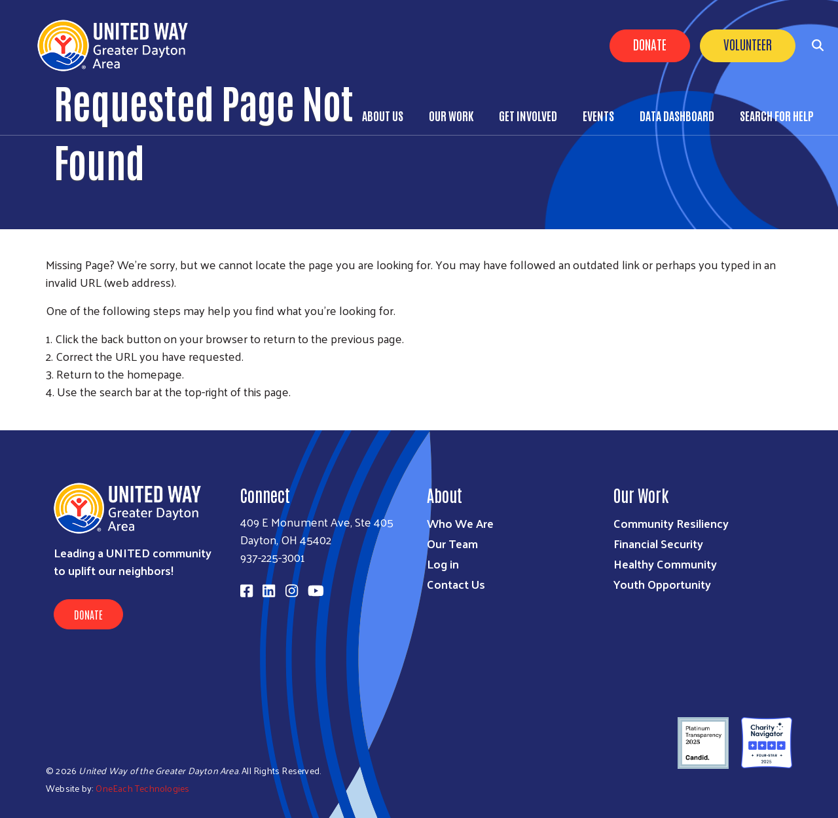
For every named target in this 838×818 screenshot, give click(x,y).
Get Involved (528, 115)
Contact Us (456, 584)
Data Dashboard (677, 115)
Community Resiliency (671, 523)
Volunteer (747, 43)
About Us (382, 115)
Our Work (451, 115)
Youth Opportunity (662, 584)
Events (598, 115)
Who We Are (460, 523)
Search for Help (777, 115)
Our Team (452, 543)
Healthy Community (665, 563)
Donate (649, 43)
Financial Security (658, 543)
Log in (443, 563)
